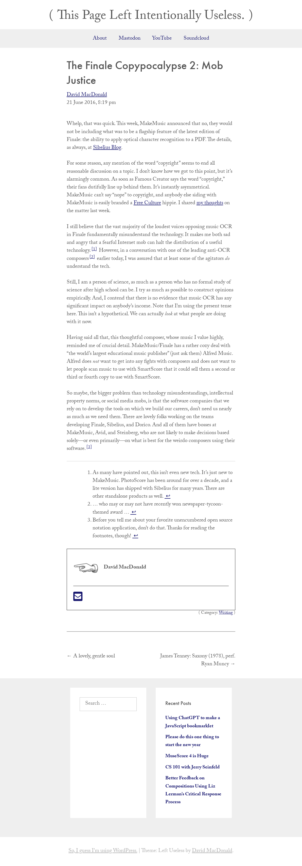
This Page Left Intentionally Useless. (151, 17)
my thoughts (210, 203)
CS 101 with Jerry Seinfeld (192, 768)
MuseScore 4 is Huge (187, 756)
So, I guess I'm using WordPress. (102, 851)
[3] (89, 447)
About (100, 38)
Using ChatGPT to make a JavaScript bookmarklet (192, 722)
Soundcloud (196, 38)
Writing (226, 613)
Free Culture (147, 203)
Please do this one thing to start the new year (192, 741)
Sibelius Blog (107, 148)
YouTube (162, 38)
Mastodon (129, 38)
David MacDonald (87, 95)
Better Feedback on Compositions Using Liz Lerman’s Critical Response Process (193, 791)
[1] (94, 249)
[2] (92, 257)
